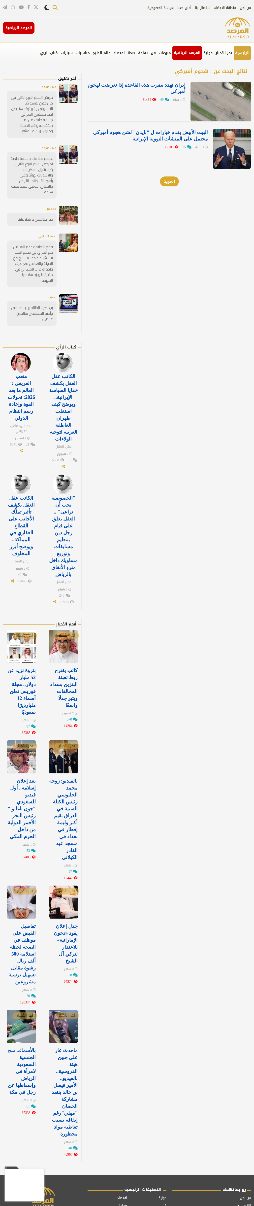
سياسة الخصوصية (160, 7)
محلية (123, 1148)
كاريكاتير (121, 1156)
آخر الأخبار (224, 53)
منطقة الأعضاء (225, 7)
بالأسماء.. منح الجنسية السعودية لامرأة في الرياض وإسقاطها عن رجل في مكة (22, 1019)
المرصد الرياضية (187, 52)
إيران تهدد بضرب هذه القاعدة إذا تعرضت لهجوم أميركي (152, 88)
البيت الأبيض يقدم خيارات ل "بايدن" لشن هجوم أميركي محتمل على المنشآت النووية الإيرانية (151, 130)
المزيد (169, 169)
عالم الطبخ (101, 53)
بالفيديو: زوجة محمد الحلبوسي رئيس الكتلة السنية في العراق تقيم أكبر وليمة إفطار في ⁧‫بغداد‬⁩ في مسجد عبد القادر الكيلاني (63, 776)
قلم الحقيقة (47, 86)
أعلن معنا (184, 7)
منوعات (165, 53)
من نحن (245, 7)
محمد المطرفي (45, 220)
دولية (208, 53)
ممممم (51, 193)
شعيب (52, 273)
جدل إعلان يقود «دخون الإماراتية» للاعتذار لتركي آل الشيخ (66, 896)
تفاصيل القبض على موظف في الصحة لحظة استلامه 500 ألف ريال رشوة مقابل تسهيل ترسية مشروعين (22, 905)
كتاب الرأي (49, 53)
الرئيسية (242, 53)
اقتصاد (119, 53)
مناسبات (83, 53)
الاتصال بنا (202, 7)
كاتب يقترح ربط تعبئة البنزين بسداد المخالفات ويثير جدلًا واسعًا (64, 649)
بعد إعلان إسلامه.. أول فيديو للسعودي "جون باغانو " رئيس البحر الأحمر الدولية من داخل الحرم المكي (21, 766)
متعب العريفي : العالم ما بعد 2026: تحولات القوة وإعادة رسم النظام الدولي (21, 370)
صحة (131, 53)
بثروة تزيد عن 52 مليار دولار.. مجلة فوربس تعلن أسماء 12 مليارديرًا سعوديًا (21, 653)
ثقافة (143, 53)
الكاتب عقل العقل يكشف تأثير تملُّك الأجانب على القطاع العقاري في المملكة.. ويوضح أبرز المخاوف (21, 492)
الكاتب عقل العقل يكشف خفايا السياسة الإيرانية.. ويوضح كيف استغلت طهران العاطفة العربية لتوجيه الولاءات (63, 380)
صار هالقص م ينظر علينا (37, 203)
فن (153, 53)
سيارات (67, 53)
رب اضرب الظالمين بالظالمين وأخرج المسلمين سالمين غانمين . (33, 288)
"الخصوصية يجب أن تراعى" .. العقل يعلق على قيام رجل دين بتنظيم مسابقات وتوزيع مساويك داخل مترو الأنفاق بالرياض (63, 502)
